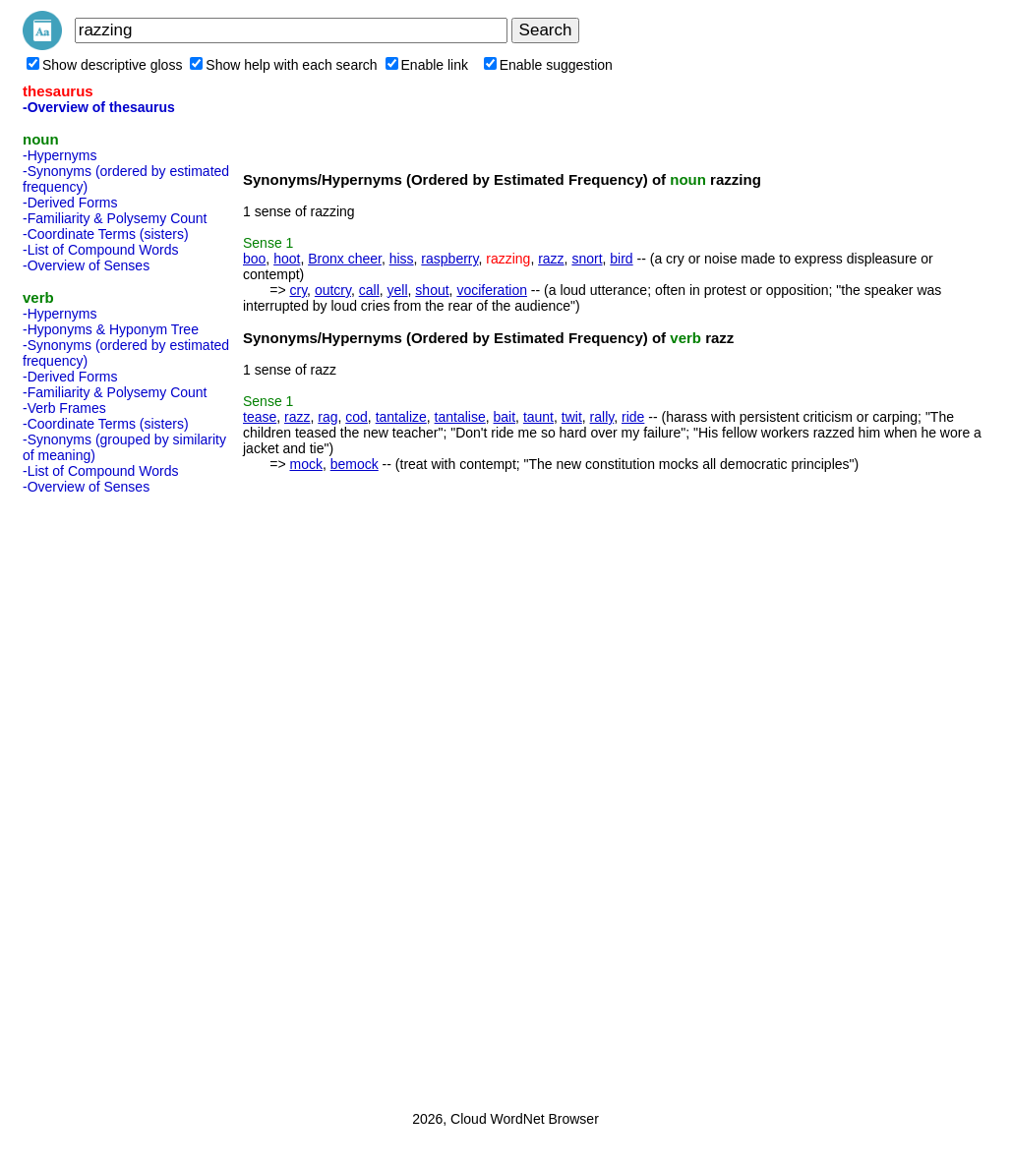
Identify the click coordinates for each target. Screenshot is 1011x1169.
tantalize (401, 417)
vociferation (491, 290)
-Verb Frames (64, 408)
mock (305, 464)
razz (551, 258)
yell (397, 290)
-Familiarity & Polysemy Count (115, 218)
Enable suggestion (548, 65)
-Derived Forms (70, 202)
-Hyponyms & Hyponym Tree (111, 329)
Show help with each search (283, 65)
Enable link (427, 65)
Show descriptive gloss (104, 65)
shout (431, 290)
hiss (401, 258)
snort (586, 258)
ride (633, 417)
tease (259, 417)
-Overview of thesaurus (99, 107)
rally (602, 417)
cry (298, 290)
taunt (538, 417)
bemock (354, 464)
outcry (333, 290)
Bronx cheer (345, 258)
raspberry (449, 258)
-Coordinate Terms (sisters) (106, 234)
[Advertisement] (101, 796)
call (369, 290)
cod (356, 417)
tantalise (460, 417)
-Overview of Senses (86, 265)
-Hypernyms (59, 155)
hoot (286, 258)
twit (572, 417)
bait (505, 417)
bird (621, 258)
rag (327, 417)
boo (254, 258)
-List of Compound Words (100, 250)
